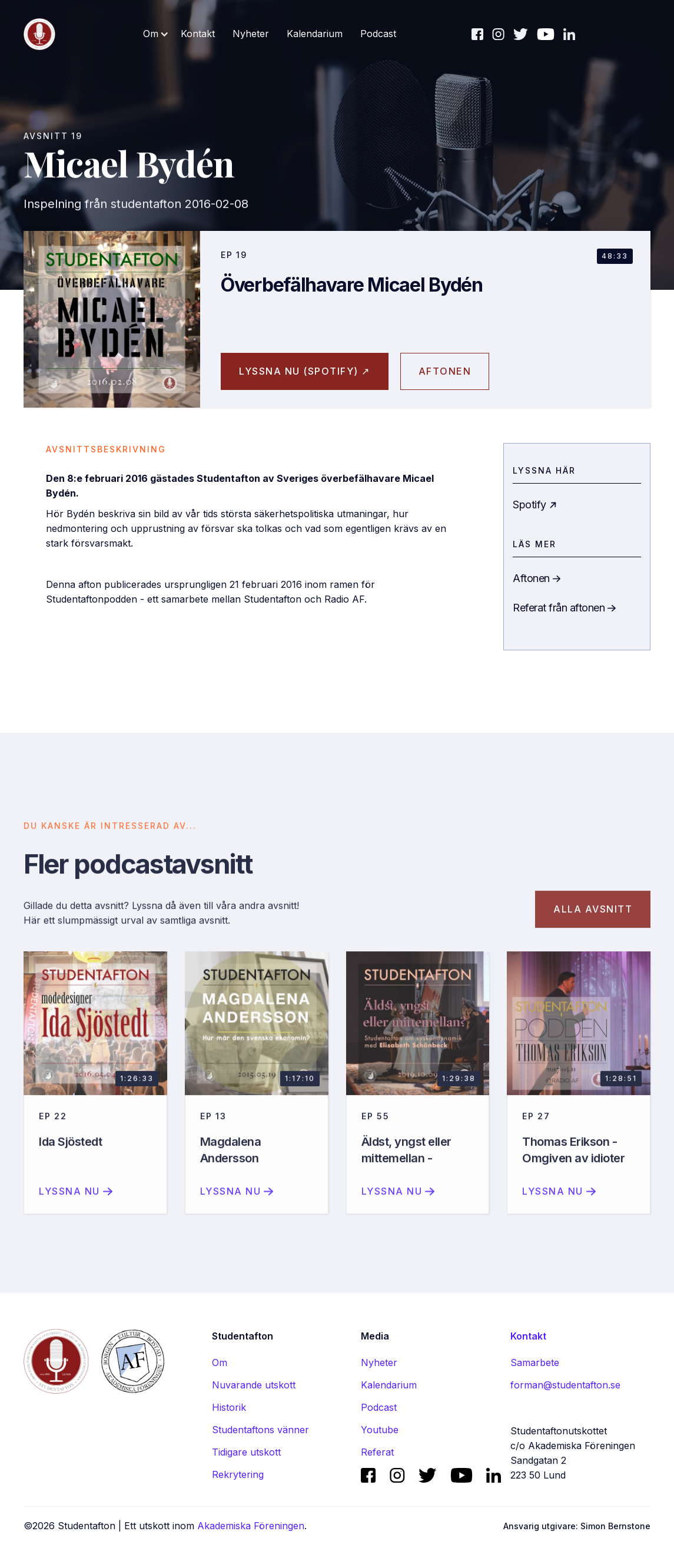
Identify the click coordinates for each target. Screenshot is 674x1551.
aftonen (445, 371)
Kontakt (198, 33)
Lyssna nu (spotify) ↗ (304, 371)
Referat (377, 1452)
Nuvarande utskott (254, 1385)
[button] (156, 34)
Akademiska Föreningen (250, 1526)
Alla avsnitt (592, 920)
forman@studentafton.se (565, 1385)
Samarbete (534, 1362)
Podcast (378, 33)
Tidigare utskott (246, 1452)
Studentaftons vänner (260, 1430)
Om (219, 1362)
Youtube (380, 1430)
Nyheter (251, 33)
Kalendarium (315, 33)
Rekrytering (238, 1474)
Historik (229, 1407)
